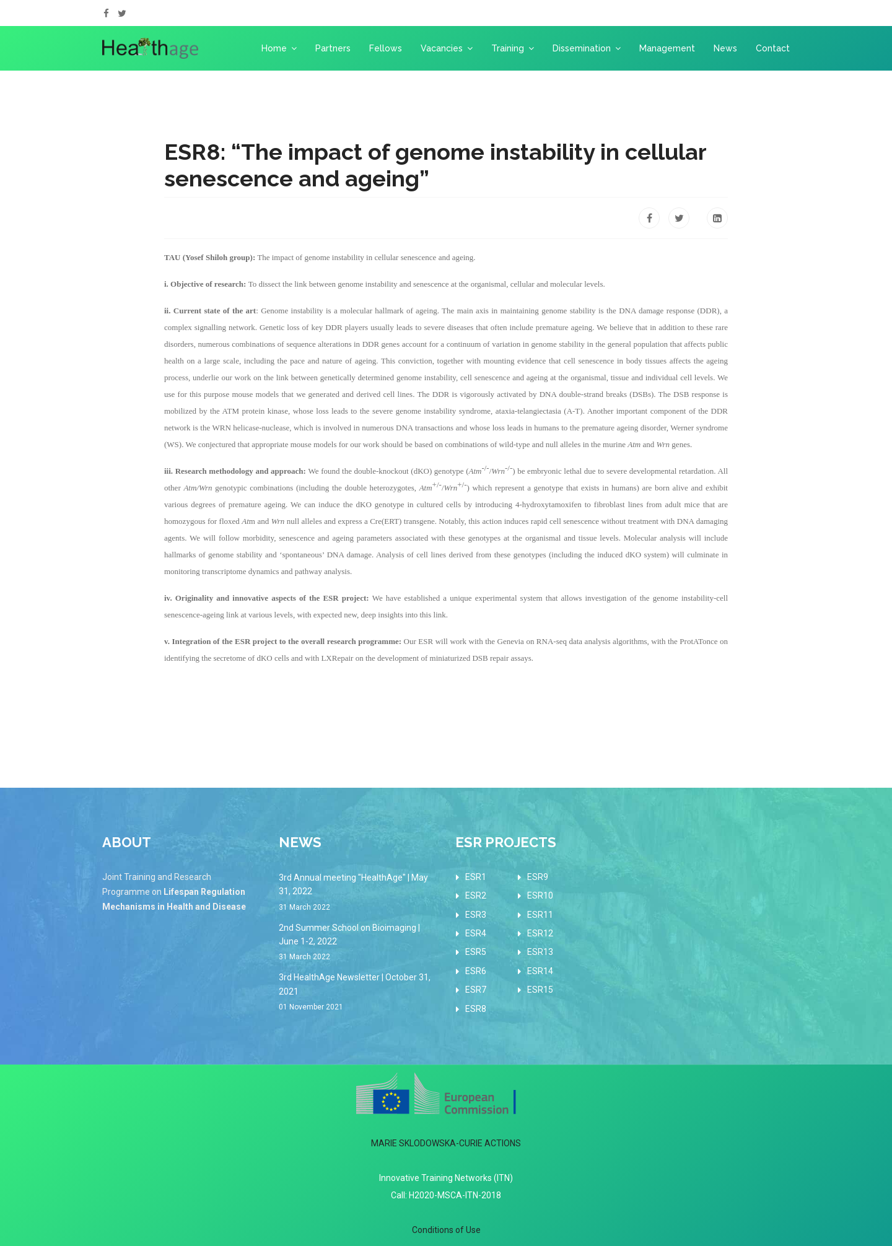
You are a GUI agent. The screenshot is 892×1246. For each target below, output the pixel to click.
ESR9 (537, 877)
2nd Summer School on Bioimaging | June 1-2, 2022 (358, 943)
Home (274, 48)
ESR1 (475, 877)
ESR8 (475, 1009)
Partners (333, 48)
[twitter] (122, 14)
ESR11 (540, 915)
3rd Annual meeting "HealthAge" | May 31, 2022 (358, 893)
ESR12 (540, 933)
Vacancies (442, 48)
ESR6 (475, 971)
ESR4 (475, 933)
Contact (773, 48)
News (725, 48)
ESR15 (540, 990)
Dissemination (582, 48)
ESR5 (475, 952)
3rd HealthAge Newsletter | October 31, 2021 (358, 992)
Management (667, 48)
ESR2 (475, 895)
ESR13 (540, 952)
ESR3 (475, 915)
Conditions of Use (446, 1230)
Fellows (385, 48)
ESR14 (540, 971)
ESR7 (475, 990)
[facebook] (106, 14)
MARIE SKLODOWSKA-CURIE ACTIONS (446, 1143)
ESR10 (540, 895)
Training (507, 48)
